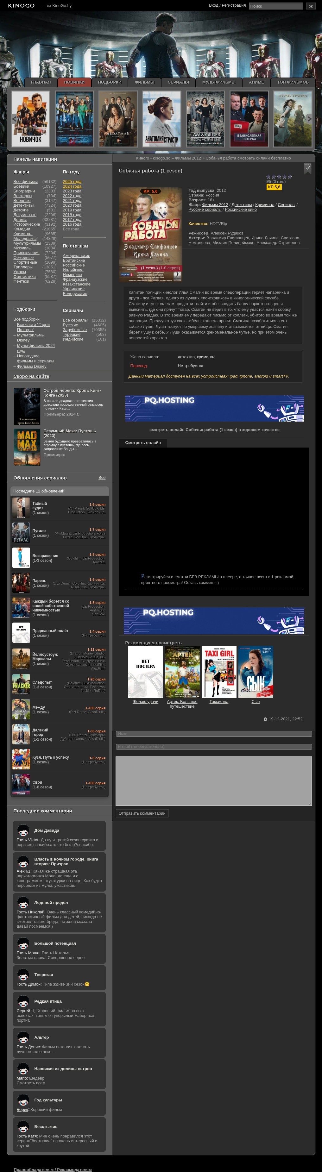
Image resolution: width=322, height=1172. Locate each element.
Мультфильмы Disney (31, 337)
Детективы (242, 204)
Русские (70, 325)
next (309, 119)
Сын (255, 699)
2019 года (72, 210)
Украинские (74, 288)
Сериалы (286, 204)
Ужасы (20, 271)
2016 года (72, 224)
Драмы (20, 219)
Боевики (21, 186)
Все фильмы (26, 181)
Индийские (73, 269)
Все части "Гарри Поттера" (33, 327)
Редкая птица (48, 1001)
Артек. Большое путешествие (182, 701)
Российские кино (241, 209)
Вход (213, 5)
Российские (74, 265)
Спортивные (25, 262)
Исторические (27, 224)
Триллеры (23, 267)
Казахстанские (77, 284)
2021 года (72, 200)
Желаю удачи (145, 699)
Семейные (24, 257)
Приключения (27, 252)
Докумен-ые (25, 214)
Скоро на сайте (31, 376)
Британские (74, 260)
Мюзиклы (23, 248)
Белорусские (75, 293)
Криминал (264, 204)
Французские (75, 279)
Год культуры (48, 1100)
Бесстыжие (46, 1126)
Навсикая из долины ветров (63, 1068)
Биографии (24, 191)
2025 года (72, 181)
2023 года (72, 191)
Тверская (44, 974)
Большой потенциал (55, 943)
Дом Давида (47, 830)
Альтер (42, 1037)
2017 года (72, 219)
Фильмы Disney (32, 366)
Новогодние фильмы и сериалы (35, 358)
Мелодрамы (25, 238)
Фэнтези (21, 281)
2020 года (72, 205)
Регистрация (234, 5)
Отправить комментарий (142, 822)
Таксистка (219, 699)
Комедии (22, 229)
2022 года (72, 195)
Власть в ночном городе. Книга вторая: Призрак (66, 861)
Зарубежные (75, 329)
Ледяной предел (51, 902)
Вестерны (23, 195)
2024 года (72, 186)
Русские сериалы (205, 209)
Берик (22, 1109)
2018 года (72, 214)
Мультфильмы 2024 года (36, 348)
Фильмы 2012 (215, 204)
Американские (76, 255)
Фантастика (25, 276)
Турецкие (72, 334)
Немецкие (72, 274)
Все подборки (27, 319)
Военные (22, 200)
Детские (21, 210)
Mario (22, 1078)
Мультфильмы (27, 243)
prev (14, 119)
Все (101, 477)
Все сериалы (75, 320)
